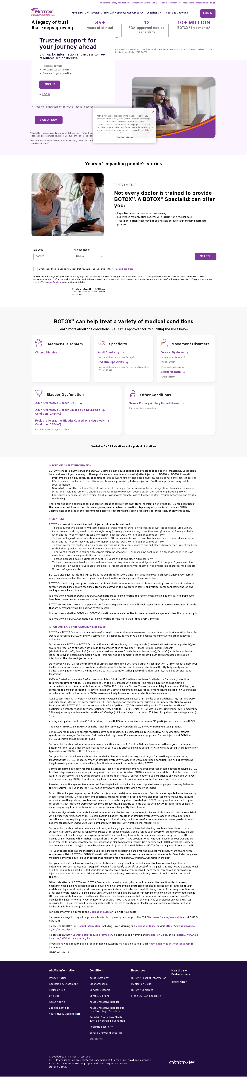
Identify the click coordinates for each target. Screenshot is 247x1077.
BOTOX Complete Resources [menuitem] (121, 13)
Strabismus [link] (168, 363)
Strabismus (96, 1039)
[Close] (153, 111)
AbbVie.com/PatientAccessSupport (169, 944)
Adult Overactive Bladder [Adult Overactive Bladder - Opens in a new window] (104, 1002)
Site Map (54, 996)
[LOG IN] (207, 13)
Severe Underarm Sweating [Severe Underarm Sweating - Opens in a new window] (105, 1033)
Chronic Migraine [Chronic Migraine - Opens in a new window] (99, 996)
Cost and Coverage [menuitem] (177, 13)
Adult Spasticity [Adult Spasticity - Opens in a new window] (99, 978)
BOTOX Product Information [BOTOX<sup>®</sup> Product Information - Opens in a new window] (148, 978)
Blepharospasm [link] (171, 373)
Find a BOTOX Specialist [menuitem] (87, 13)
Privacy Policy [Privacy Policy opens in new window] (87, 292)
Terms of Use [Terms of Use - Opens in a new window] (57, 990)
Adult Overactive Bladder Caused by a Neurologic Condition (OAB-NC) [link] (67, 412)
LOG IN (46, 94)
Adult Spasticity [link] (108, 353)
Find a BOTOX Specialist (146, 996)
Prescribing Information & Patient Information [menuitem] (154, 3)
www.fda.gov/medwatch (167, 918)
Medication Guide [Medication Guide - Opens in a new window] (141, 984)
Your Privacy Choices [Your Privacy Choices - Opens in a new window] (61, 1014)
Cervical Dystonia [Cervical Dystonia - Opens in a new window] (99, 990)
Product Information (89, 927)
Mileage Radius (82, 250)
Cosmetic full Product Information (92, 935)
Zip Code (38, 250)
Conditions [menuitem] (152, 13)
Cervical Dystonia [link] (172, 353)
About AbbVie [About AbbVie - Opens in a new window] (57, 1002)
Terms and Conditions (123, 269)
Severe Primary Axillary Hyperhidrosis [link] (154, 404)
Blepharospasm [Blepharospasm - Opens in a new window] (98, 984)
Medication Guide (100, 912)
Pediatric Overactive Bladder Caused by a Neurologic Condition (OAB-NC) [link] (70, 423)
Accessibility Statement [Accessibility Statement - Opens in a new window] (63, 984)
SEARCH (205, 256)
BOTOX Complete (142, 990)
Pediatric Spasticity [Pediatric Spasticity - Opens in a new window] (101, 1027)
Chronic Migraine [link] (46, 353)
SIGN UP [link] (49, 84)
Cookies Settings (59, 1008)
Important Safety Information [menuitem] (114, 3)
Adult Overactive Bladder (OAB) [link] (56, 404)
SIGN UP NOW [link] (48, 120)
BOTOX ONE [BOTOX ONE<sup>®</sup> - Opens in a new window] (179, 982)
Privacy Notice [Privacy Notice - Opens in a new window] (57, 978)
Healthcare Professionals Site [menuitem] (197, 3)
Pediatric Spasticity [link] (111, 363)
